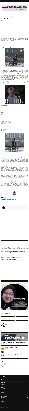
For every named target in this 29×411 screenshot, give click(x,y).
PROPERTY (14, 389)
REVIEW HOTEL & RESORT (14, 396)
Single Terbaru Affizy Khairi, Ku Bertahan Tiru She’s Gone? (15, 42)
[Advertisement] (14, 28)
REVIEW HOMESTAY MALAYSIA (14, 393)
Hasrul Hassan (6, 361)
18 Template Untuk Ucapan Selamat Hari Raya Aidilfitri (12, 354)
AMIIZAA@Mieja (6, 365)
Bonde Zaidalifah (4, 20)
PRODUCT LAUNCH (14, 388)
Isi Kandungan (15, 41)
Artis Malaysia (5, 15)
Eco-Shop (14, 387)
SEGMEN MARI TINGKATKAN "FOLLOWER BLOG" (11, 347)
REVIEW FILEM (14, 392)
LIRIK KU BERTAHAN (15, 43)
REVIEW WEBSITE (14, 402)
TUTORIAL (14, 404)
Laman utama (2, 15)
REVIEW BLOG (14, 391)
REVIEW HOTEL (14, 395)
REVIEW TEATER (14, 401)
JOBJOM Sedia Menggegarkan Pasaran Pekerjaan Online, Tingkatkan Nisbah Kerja (13, 342)
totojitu (5, 363)
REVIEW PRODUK (14, 397)
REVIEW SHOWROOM (14, 400)
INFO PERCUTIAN (3, 382)
